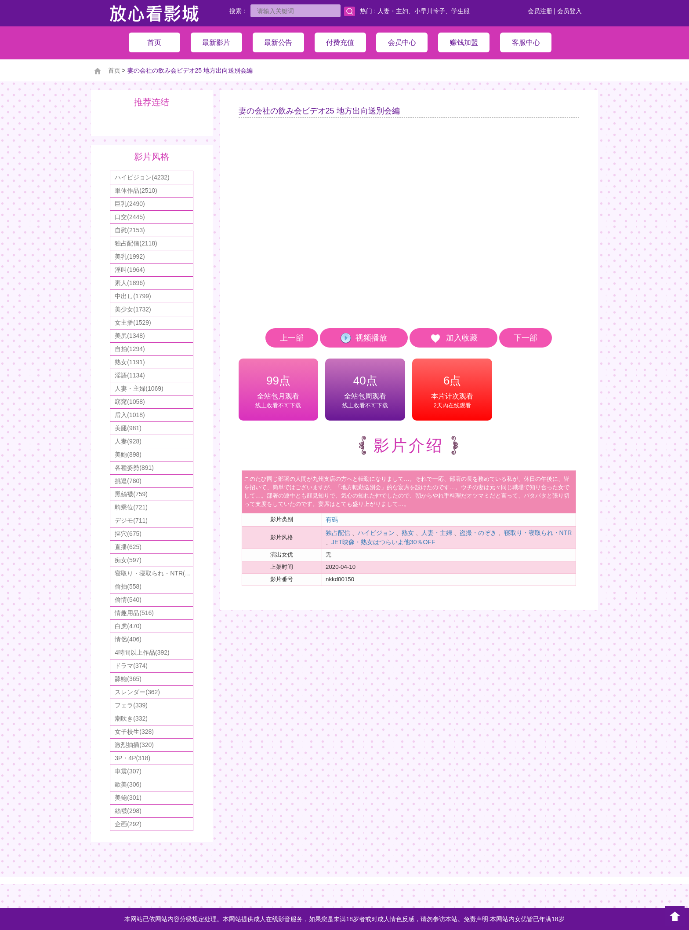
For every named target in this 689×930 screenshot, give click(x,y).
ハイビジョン (376, 532)
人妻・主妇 (392, 11)
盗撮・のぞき (478, 532)
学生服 (460, 11)
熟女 (408, 532)
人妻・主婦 (436, 532)
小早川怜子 (429, 11)
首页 (114, 70)
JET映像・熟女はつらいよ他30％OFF (383, 542)
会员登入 (569, 11)
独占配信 (338, 532)
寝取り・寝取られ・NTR (538, 532)
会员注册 (540, 11)
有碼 (332, 519)
